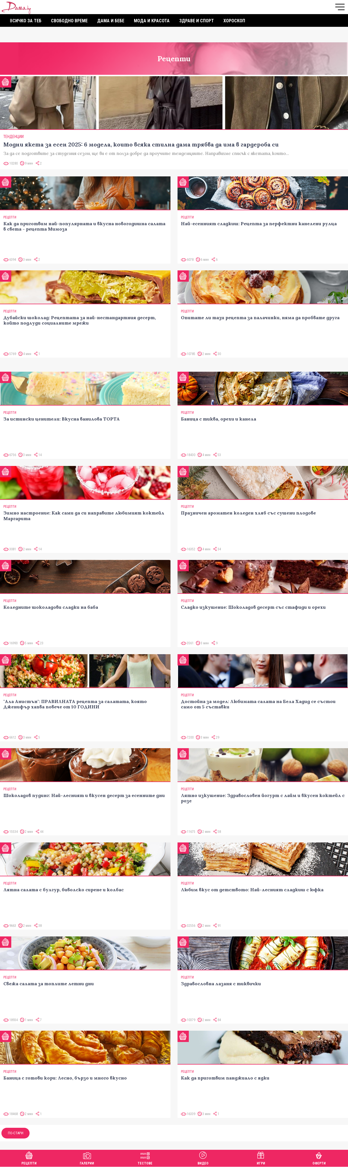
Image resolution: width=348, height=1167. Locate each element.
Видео (203, 1157)
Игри (261, 1157)
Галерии (87, 1157)
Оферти (319, 1157)
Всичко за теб (25, 20)
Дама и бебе (110, 20)
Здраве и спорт (196, 20)
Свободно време (69, 20)
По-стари (15, 1133)
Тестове (145, 1157)
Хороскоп (234, 20)
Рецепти (29, 1157)
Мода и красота (152, 20)
